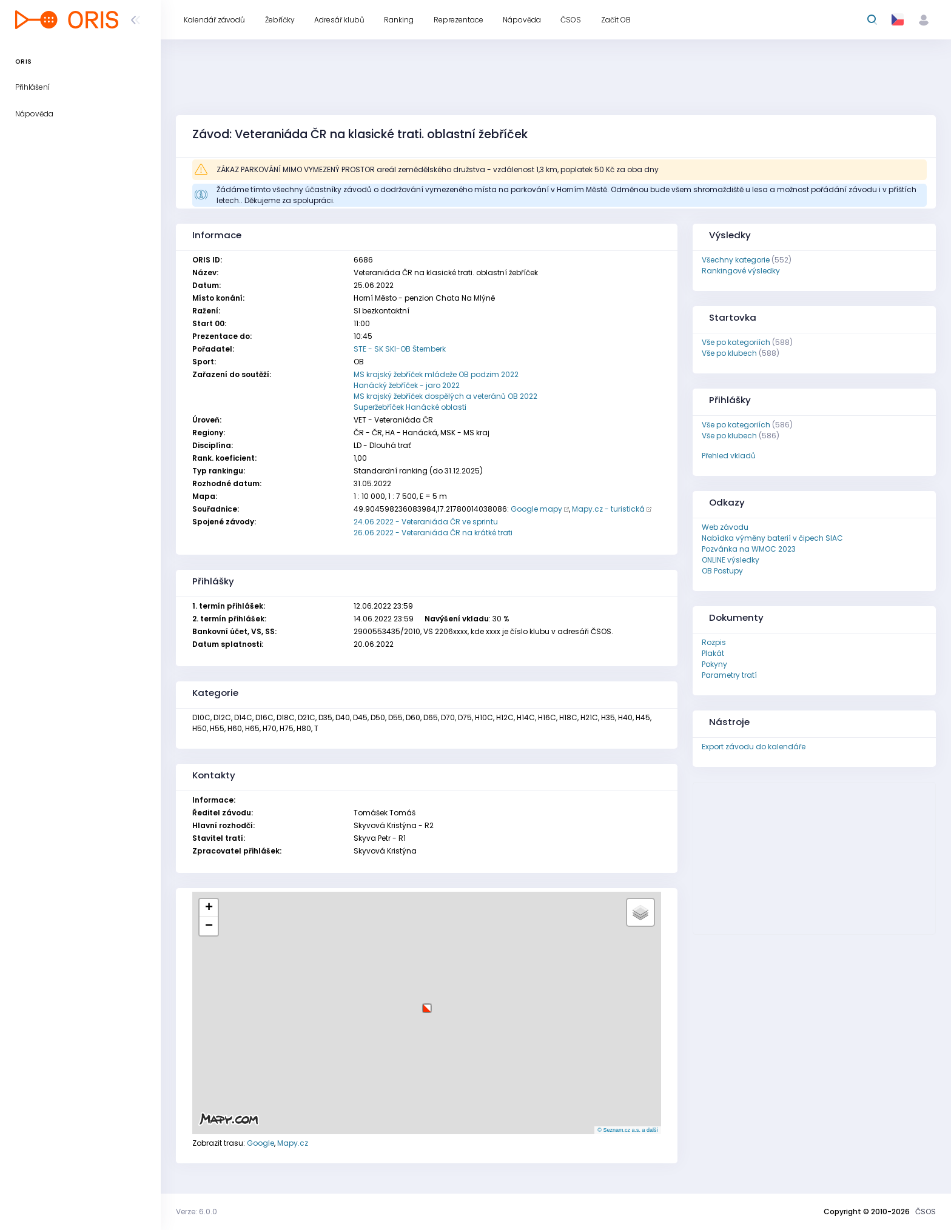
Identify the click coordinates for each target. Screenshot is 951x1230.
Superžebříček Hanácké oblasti (410, 407)
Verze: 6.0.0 (196, 1211)
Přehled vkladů (729, 455)
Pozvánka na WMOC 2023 (749, 549)
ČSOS (925, 1211)
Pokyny (714, 664)
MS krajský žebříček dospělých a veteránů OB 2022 (445, 396)
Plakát (713, 653)
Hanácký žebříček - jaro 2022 (407, 385)
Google (260, 1143)
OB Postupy (722, 571)
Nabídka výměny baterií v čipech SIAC (772, 538)
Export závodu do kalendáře (753, 746)
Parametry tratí (729, 675)
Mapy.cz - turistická (608, 509)
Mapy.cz (292, 1143)
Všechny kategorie (736, 260)
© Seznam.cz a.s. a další (627, 1130)
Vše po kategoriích (736, 342)
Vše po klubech (729, 353)
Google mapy (536, 509)
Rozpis (714, 642)
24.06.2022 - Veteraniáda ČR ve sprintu (426, 521)
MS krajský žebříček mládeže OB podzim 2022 (436, 374)
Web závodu (725, 527)
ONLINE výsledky (730, 560)
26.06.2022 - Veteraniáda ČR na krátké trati (433, 532)
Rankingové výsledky (741, 271)
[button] (427, 1003)
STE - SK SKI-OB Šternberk (400, 349)
